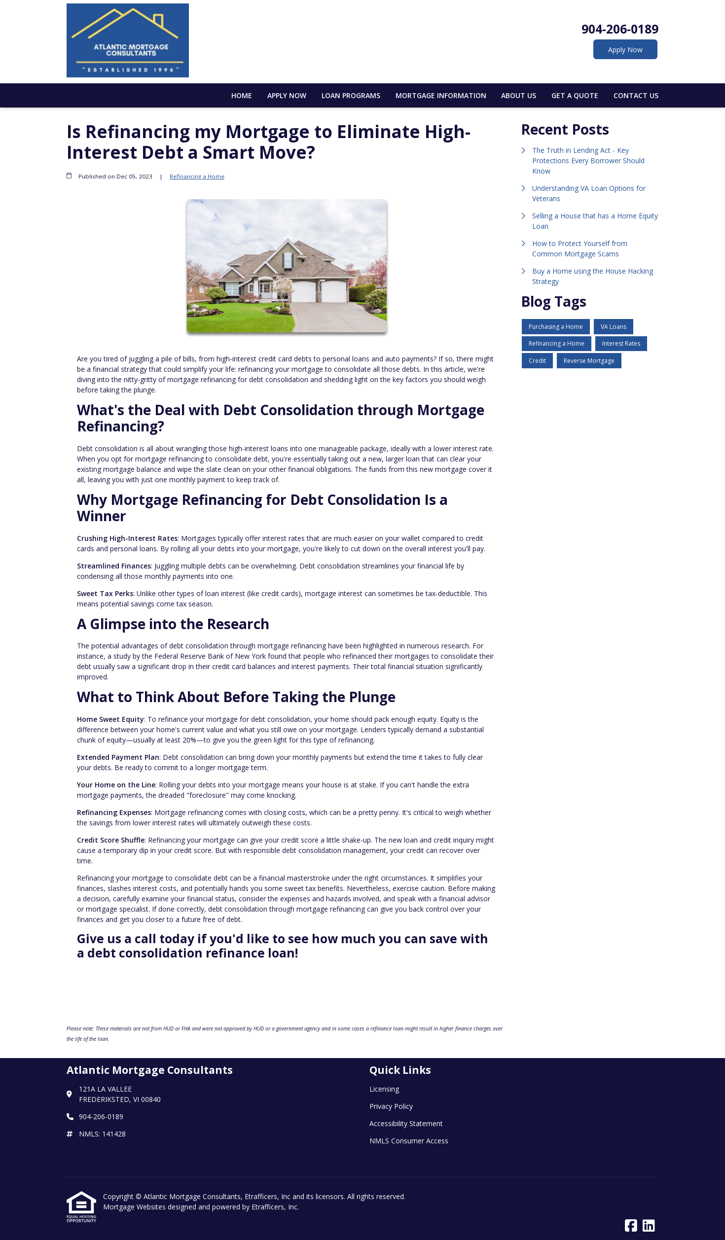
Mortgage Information (441, 95)
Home (241, 95)
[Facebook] (631, 1226)
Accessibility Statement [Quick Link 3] (406, 1123)
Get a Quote (574, 95)
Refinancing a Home (197, 176)
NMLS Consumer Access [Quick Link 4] (408, 1140)
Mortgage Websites (135, 1206)
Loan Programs (351, 95)
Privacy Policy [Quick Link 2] (391, 1106)
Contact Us (636, 95)
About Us (518, 95)
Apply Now (625, 49)
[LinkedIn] (649, 1226)
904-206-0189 (619, 29)
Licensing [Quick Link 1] (384, 1089)
